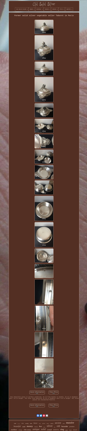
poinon (43, 423)
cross (64, 423)
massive (70, 422)
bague (70, 430)
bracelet (64, 426)
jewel (67, 430)
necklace (14, 430)
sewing (27, 423)
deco (48, 423)
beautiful (17, 426)
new (22, 423)
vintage (20, 430)
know (35, 423)
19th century (27, 430)
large (40, 423)
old (58, 426)
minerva (56, 430)
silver (50, 425)
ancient (58, 423)
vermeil (49, 430)
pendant (71, 426)
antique (36, 429)
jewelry (19, 423)
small (23, 426)
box (40, 426)
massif (36, 426)
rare (31, 423)
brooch (75, 430)
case (15, 423)
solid (43, 429)
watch (51, 423)
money (30, 426)
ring (62, 429)
